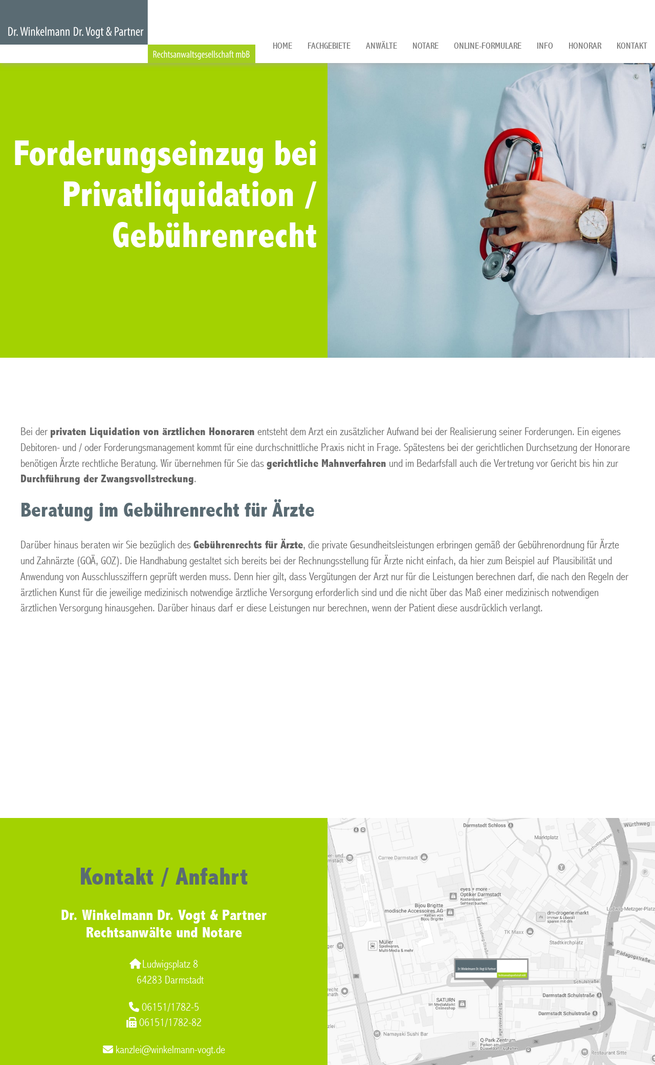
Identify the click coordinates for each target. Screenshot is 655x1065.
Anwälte (381, 45)
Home (282, 45)
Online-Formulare (487, 45)
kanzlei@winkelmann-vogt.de (164, 1049)
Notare (425, 45)
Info (545, 45)
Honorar (585, 45)
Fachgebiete (329, 45)
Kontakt (632, 45)
